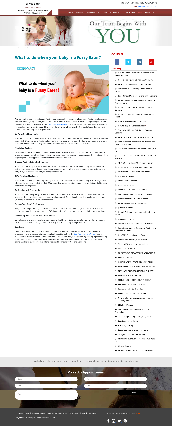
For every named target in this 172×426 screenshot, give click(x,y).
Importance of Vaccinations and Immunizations (129, 96)
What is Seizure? (123, 345)
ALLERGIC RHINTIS (124, 258)
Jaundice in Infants (124, 209)
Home (70, 12)
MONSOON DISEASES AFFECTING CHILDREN (135, 271)
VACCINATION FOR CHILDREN (128, 275)
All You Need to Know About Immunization (134, 165)
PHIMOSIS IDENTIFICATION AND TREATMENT (135, 253)
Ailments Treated (93, 12)
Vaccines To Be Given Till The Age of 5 (132, 191)
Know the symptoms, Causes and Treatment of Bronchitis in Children (136, 230)
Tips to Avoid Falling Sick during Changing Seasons (134, 133)
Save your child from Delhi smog (130, 333)
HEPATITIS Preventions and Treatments (132, 236)
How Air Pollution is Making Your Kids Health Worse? (135, 214)
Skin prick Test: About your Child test (131, 245)
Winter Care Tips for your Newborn (131, 240)
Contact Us (149, 12)
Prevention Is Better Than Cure (129, 288)
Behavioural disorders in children (130, 284)
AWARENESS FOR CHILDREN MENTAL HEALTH (135, 267)
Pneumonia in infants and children (130, 293)
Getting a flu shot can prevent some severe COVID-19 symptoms (134, 298)
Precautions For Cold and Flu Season (131, 200)
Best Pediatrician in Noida (84, 234)
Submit (133, 391)
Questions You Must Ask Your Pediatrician (133, 169)
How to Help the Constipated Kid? (130, 128)
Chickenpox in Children (126, 182)
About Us (79, 12)
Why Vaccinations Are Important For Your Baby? (133, 89)
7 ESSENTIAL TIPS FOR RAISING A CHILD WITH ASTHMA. (135, 159)
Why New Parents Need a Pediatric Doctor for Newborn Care (135, 103)
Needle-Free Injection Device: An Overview (134, 80)
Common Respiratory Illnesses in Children (134, 195)
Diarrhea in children (124, 178)
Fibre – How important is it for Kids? (131, 124)
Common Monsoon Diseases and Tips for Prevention (133, 310)
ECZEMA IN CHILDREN (125, 220)
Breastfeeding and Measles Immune (131, 329)
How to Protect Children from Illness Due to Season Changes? (134, 74)
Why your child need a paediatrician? (131, 204)
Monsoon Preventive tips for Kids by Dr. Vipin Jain (135, 339)
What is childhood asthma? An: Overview (133, 84)
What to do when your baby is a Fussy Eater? (135, 139)
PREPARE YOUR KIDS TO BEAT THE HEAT (133, 280)
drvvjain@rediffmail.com (147, 6)
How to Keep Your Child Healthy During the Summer (134, 111)
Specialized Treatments (112, 12)
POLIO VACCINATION (125, 249)
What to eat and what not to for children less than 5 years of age (135, 145)
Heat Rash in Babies (124, 187)
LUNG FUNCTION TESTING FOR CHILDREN (134, 262)
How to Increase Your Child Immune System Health (134, 118)
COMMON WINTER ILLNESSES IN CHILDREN (134, 224)
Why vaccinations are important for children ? (135, 349)
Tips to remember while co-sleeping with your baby (135, 152)
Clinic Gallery (130, 12)
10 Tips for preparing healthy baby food (133, 316)
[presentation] (98, 392)
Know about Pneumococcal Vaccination (132, 174)
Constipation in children (126, 320)
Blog (140, 12)
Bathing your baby (124, 324)
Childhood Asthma (124, 304)
